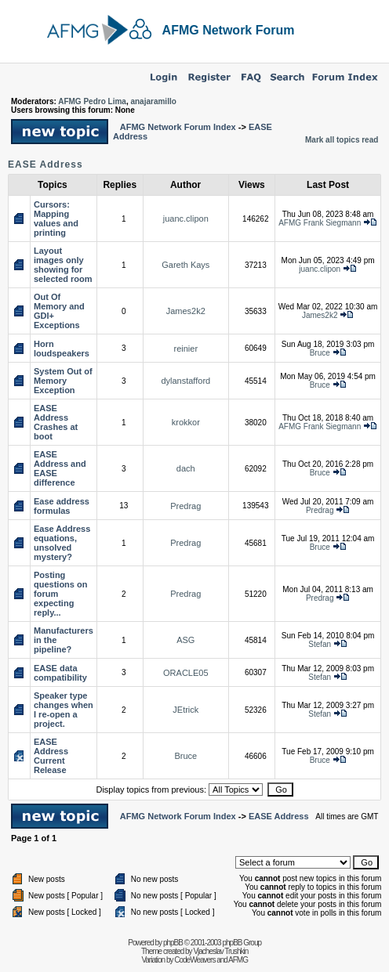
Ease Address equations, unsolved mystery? (62, 543)
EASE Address (45, 164)
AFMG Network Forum (228, 30)
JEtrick (185, 709)
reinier (186, 348)
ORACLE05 (185, 673)
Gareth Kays (185, 264)
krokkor (186, 422)
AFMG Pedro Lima (92, 101)
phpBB (173, 942)
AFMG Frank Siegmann (319, 223)
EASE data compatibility (60, 672)
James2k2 (185, 311)
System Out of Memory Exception (63, 381)
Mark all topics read (341, 140)
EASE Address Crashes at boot (56, 422)
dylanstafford (185, 380)
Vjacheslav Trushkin (220, 951)
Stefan (319, 644)
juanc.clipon (186, 218)
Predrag (185, 506)
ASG (185, 640)
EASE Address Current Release (51, 756)
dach (185, 468)
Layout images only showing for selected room (63, 265)
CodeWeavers (194, 960)
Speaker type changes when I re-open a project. (63, 709)
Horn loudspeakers (61, 348)
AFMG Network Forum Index (178, 127)
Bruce (320, 353)
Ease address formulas (61, 506)
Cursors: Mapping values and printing (56, 218)
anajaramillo (153, 101)
